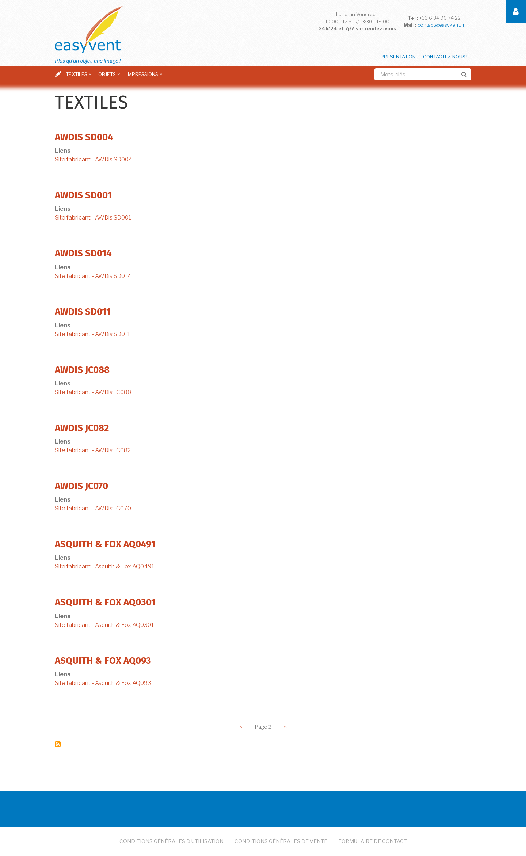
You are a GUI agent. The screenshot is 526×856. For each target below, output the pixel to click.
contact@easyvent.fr (441, 25)
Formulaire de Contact (372, 841)
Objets (109, 76)
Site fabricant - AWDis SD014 (93, 276)
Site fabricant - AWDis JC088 (93, 392)
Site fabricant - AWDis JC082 (93, 450)
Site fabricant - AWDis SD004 (94, 159)
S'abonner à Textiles (58, 744)
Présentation (398, 57)
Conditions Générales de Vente (281, 841)
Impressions (145, 76)
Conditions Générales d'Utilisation (171, 841)
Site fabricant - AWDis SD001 (93, 217)
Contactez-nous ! (445, 57)
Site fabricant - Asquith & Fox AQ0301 (104, 624)
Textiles (79, 76)
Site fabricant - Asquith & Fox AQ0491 (104, 566)
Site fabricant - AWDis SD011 (92, 334)
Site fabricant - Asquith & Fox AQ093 (103, 683)
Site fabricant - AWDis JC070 (93, 508)
